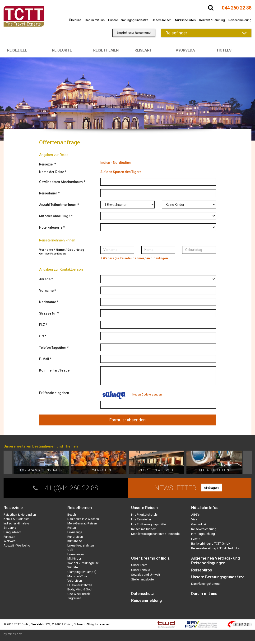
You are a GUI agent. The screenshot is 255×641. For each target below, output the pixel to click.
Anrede (45, 279)
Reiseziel (46, 164)
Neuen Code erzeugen (147, 394)
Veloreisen (74, 580)
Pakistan (9, 536)
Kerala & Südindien (16, 519)
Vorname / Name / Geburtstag (61, 249)
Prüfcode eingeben (54, 393)
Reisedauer (48, 193)
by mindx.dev (13, 634)
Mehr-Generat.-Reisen (82, 523)
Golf (70, 549)
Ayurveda (185, 50)
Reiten (71, 527)
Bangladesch (13, 532)
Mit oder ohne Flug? (54, 216)
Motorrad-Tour (77, 576)
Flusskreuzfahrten (79, 585)
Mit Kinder (74, 558)
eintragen (211, 488)
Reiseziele (17, 50)
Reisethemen (106, 50)
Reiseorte (62, 50)
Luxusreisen (75, 554)
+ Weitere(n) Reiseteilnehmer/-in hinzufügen (134, 258)
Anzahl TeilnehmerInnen (58, 205)
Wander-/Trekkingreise (83, 563)
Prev (8, 462)
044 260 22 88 (236, 8)
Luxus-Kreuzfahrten (80, 545)
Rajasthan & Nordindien (20, 514)
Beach (71, 514)
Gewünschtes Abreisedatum (61, 182)
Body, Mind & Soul (79, 589)
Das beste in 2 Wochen (83, 519)
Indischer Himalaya (16, 523)
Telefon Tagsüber (52, 347)
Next (247, 462)
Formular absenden (127, 419)
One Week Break (78, 594)
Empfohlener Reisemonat (134, 32)
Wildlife (72, 567)
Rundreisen (75, 536)
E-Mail (44, 359)
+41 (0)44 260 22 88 (69, 488)
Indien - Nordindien (115, 163)
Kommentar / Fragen (55, 370)
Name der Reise (51, 172)
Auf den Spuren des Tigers (121, 172)
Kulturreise (74, 541)
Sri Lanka (10, 527)
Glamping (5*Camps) (81, 572)
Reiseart (143, 50)
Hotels (224, 50)
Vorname (46, 290)
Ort (41, 336)
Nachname (47, 302)
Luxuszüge (74, 532)
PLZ (42, 325)
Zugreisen (74, 598)
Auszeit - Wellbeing (17, 545)
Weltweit (9, 541)
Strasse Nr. (47, 313)
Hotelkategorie (50, 227)
